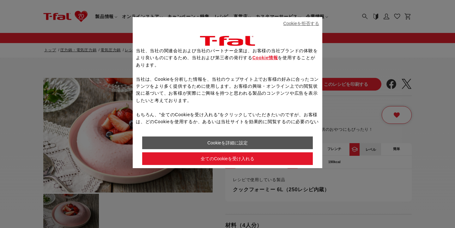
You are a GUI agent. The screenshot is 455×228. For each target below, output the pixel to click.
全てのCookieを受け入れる (227, 158)
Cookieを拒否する (301, 23)
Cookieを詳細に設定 (227, 142)
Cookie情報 (265, 57)
